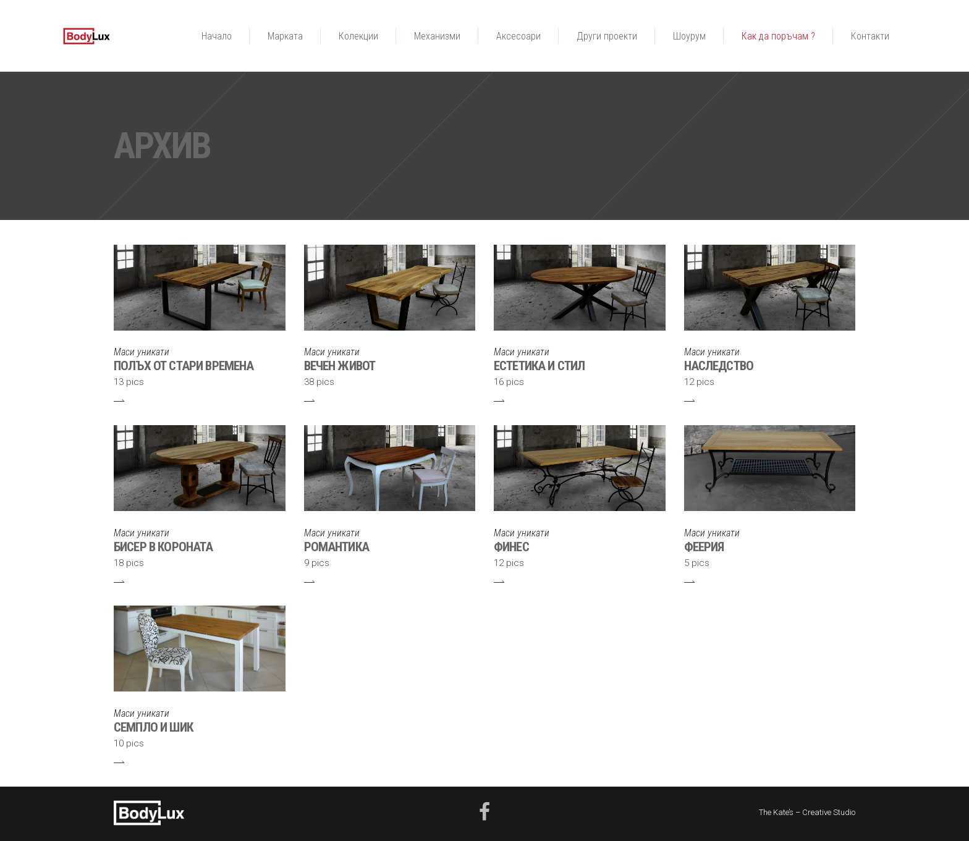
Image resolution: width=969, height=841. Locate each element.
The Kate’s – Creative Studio (807, 812)
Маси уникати (141, 352)
